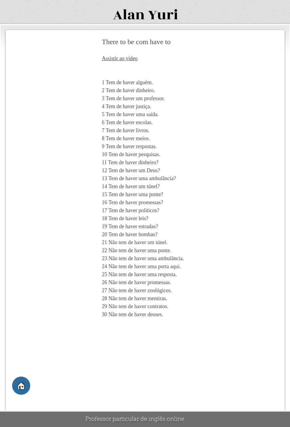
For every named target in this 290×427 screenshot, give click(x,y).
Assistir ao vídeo (120, 58)
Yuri (163, 14)
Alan (129, 14)
